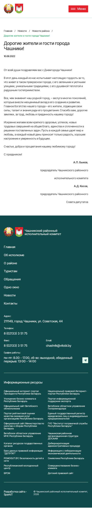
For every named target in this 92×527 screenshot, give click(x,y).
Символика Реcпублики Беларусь (66, 458)
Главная (9, 247)
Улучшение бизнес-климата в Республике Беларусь (20, 399)
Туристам (10, 271)
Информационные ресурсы (23, 382)
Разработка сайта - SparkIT (15, 493)
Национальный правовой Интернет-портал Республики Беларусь (67, 392)
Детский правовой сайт (60, 473)
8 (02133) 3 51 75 (15, 333)
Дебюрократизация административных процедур (64, 444)
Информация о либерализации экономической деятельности (64, 451)
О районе (10, 263)
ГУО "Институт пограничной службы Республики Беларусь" (68, 424)
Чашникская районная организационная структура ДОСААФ (63, 436)
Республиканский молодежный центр (21, 466)
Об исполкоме (14, 255)
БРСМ (7, 473)
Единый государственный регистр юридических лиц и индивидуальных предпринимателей (68, 416)
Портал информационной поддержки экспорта (62, 399)
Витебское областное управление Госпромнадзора (66, 407)
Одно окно (11, 287)
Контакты (10, 303)
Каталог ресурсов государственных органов (23, 444)
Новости (10, 295)
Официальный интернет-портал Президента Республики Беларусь (22, 392)
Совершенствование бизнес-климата (63, 466)
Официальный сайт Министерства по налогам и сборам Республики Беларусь (24, 426)
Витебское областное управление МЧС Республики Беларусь (22, 434)
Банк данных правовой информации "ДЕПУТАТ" (23, 451)
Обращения (12, 279)
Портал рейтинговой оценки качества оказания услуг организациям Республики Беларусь (23, 416)
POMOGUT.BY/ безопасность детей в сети (24, 459)
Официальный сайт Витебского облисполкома (21, 407)
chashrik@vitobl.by (58, 345)
